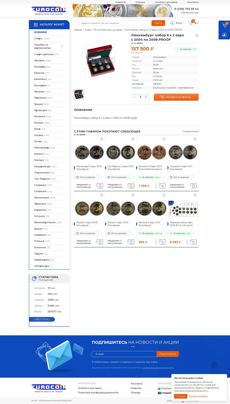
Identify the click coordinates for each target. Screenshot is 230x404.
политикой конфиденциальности (158, 368)
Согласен (180, 396)
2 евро (88, 30)
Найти (158, 23)
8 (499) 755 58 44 (186, 9)
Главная (78, 30)
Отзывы (140, 2)
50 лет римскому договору (108, 30)
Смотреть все (191, 131)
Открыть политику (198, 396)
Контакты (193, 2)
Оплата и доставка (166, 2)
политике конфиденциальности (191, 390)
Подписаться (167, 354)
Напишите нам (190, 12)
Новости (120, 2)
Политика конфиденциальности (98, 392)
